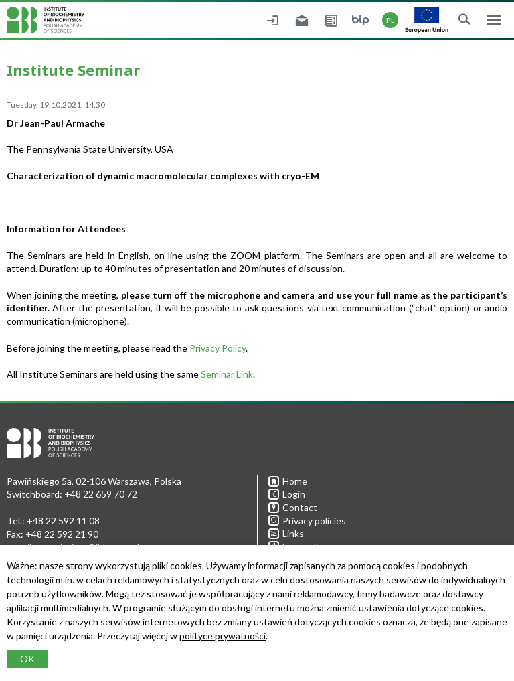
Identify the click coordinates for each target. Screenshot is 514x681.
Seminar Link (227, 374)
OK (27, 658)
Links (286, 533)
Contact (292, 507)
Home (287, 481)
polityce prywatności (222, 635)
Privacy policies (307, 520)
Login (286, 494)
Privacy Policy (217, 348)
